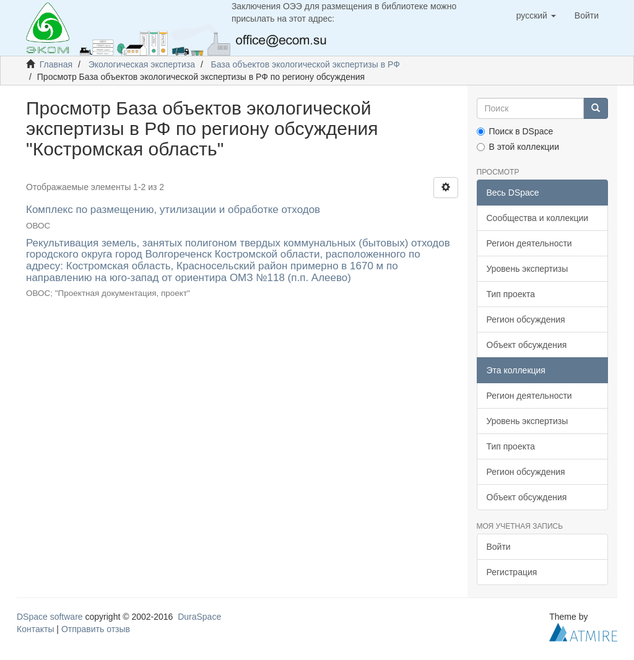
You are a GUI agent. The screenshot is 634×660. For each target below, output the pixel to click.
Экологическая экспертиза (142, 64)
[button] (536, 15)
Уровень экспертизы (527, 269)
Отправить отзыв (95, 629)
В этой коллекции (518, 147)
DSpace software (50, 617)
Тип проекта (511, 294)
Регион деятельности (529, 243)
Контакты (35, 629)
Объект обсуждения (527, 345)
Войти (499, 547)
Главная (56, 64)
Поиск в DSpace (515, 131)
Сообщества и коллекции (538, 218)
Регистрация (512, 572)
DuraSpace (199, 617)
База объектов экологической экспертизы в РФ (305, 64)
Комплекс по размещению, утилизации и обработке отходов (173, 209)
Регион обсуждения (526, 319)
